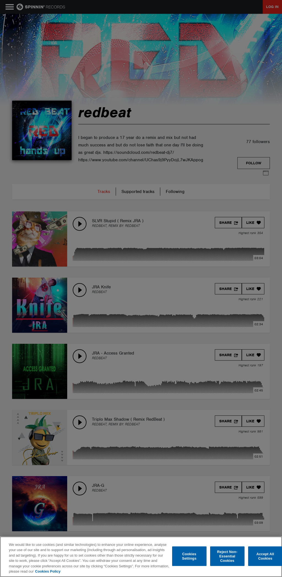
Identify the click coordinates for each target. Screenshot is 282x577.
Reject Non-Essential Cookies (227, 556)
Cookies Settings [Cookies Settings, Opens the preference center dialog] (189, 556)
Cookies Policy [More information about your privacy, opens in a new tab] (47, 571)
